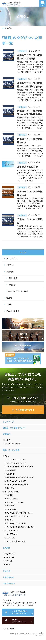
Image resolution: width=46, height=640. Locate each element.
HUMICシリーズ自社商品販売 (16, 541)
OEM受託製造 (9, 537)
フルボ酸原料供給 (11, 534)
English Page (9, 583)
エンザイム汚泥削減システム (15, 463)
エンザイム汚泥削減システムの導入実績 (19, 467)
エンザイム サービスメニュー (15, 460)
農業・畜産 (12, 278)
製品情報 (10, 298)
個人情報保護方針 (10, 629)
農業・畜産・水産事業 (11, 491)
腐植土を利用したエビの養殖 (15, 523)
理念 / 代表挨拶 (9, 554)
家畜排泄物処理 (10, 509)
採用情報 (7, 564)
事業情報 (10, 271)
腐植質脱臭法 (9, 488)
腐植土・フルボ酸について (14, 428)
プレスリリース (12, 258)
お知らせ (10, 265)
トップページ (8, 422)
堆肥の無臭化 (9, 506)
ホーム (4, 28)
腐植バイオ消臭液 (11, 499)
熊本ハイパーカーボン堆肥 (14, 502)
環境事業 (12, 285)
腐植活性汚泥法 (10, 470)
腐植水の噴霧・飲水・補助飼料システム (19, 513)
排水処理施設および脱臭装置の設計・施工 (19, 477)
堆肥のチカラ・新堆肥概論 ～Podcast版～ (20, 527)
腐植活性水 (9, 520)
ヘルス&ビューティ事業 (18, 291)
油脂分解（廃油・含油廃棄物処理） (17, 484)
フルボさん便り (12, 311)
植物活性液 (9, 495)
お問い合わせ (8, 577)
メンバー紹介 (8, 561)
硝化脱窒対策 (9, 474)
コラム (9, 304)
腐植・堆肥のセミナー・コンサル (16, 516)
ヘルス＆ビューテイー (11, 530)
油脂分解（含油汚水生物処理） (16, 481)
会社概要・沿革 (9, 557)
